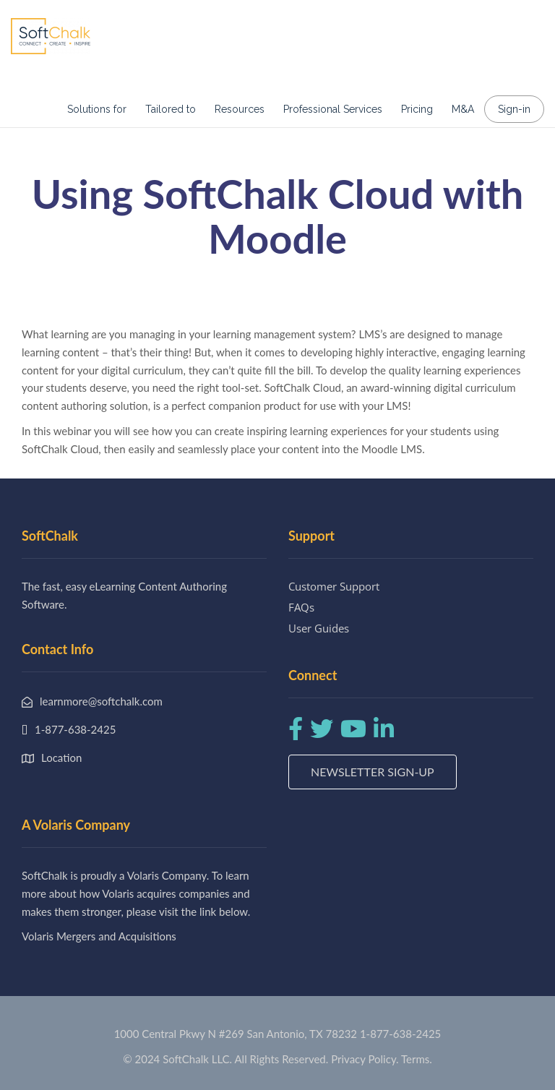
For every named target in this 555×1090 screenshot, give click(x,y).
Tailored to (170, 109)
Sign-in (514, 109)
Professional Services (332, 109)
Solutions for (96, 109)
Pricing (417, 109)
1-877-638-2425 (400, 1033)
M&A (463, 109)
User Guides (318, 628)
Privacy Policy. (365, 1058)
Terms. (416, 1058)
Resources (239, 109)
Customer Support (333, 586)
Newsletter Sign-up (372, 771)
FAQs (301, 607)
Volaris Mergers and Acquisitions (99, 936)
